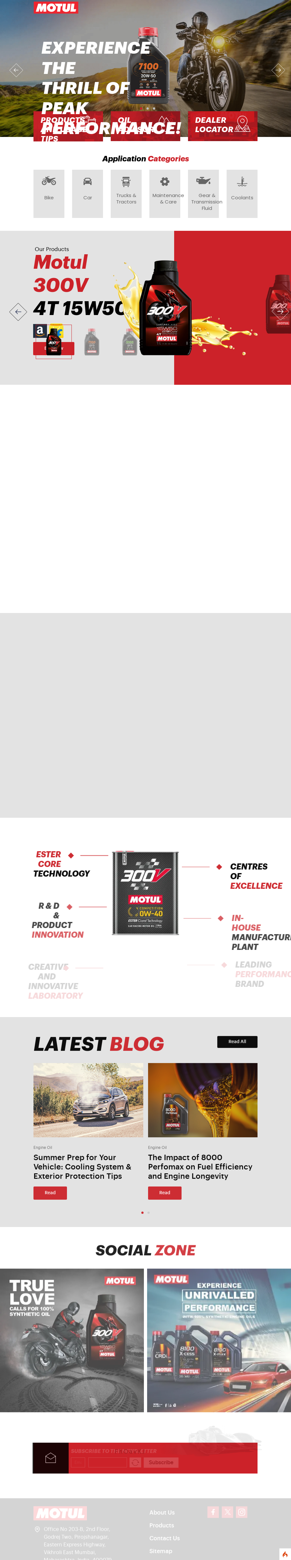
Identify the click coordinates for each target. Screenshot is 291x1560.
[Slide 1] (54, 343)
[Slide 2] (92, 343)
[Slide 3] (130, 343)
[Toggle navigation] (248, 7)
